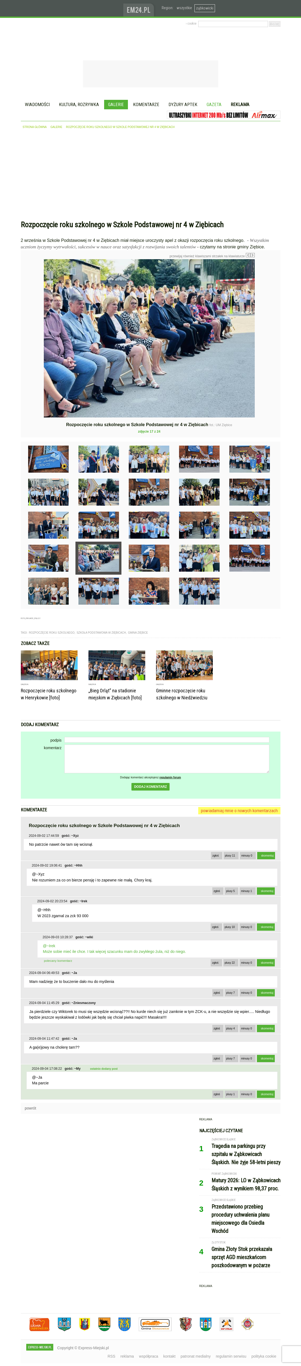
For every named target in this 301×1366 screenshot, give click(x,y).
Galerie (116, 104)
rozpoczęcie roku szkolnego (52, 632)
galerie (56, 127)
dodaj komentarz (150, 787)
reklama (127, 1356)
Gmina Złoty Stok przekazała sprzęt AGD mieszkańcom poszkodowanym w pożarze (241, 1257)
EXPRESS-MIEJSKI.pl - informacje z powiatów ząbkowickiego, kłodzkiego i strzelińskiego (72, 8)
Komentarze (146, 104)
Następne (266, 297)
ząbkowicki (204, 8)
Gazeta (214, 104)
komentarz (52, 748)
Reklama (240, 104)
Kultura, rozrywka (79, 104)
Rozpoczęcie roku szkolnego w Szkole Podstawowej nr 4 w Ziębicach (120, 127)
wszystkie (184, 8)
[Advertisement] (150, 176)
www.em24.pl (139, 8)
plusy (230, 855)
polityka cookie (264, 1356)
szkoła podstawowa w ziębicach (101, 632)
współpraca (148, 1356)
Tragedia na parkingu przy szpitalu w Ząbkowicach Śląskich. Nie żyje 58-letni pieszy (245, 1154)
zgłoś (215, 855)
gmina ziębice (138, 632)
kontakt (169, 1356)
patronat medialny (196, 1356)
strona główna (35, 127)
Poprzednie (32, 311)
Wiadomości (37, 104)
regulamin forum (170, 777)
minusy (246, 855)
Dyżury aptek (182, 104)
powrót (30, 1108)
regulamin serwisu (231, 1356)
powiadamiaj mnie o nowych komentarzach (239, 810)
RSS (111, 1356)
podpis (55, 740)
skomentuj (267, 855)
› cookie (191, 23)
